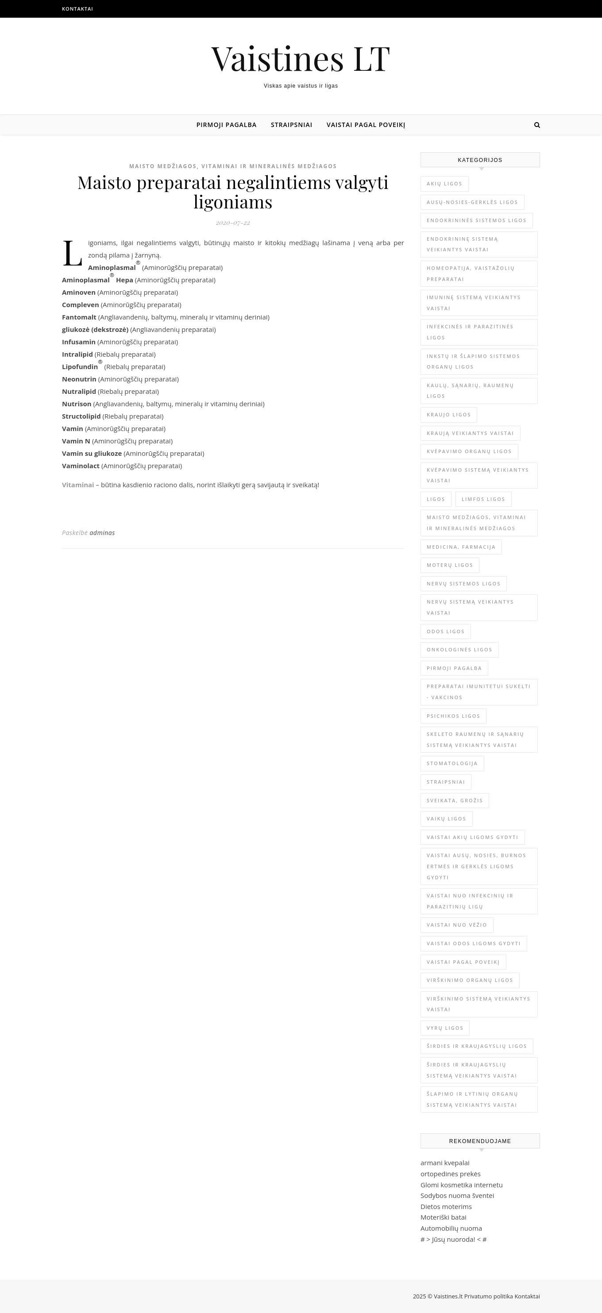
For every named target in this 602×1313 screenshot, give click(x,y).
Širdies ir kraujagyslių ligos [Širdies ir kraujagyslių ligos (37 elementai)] (477, 1046)
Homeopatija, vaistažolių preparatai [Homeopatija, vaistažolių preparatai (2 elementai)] (471, 273)
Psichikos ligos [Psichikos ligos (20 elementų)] (453, 715)
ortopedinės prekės (451, 1173)
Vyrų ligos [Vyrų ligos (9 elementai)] (445, 1027)
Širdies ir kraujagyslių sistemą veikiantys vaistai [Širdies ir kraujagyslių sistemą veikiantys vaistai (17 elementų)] (472, 1070)
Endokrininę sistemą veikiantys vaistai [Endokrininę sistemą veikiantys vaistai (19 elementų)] (462, 244)
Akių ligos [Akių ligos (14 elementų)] (445, 183)
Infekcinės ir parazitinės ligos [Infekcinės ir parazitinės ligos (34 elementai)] (470, 332)
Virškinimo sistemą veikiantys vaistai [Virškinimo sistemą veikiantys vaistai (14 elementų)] (479, 1004)
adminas (102, 532)
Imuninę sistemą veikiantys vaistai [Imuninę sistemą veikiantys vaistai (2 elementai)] (474, 303)
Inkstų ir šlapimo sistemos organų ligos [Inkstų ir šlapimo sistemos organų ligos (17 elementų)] (473, 361)
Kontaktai (77, 8)
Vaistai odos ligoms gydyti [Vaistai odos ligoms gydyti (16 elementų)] (474, 943)
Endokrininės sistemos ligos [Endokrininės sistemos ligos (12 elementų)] (477, 220)
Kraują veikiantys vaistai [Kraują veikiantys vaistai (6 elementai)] (470, 433)
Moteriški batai (444, 1217)
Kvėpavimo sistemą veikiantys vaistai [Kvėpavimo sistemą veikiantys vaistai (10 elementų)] (478, 475)
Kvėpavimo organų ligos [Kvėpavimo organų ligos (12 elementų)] (469, 451)
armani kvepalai (445, 1162)
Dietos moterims (446, 1206)
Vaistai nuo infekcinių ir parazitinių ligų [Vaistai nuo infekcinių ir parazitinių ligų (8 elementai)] (470, 901)
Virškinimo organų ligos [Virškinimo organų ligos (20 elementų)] (470, 980)
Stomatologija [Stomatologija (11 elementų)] (452, 763)
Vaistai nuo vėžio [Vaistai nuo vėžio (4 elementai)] (457, 924)
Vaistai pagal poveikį (366, 124)
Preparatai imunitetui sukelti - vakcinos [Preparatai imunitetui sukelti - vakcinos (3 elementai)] (479, 692)
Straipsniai (292, 124)
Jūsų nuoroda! (453, 1239)
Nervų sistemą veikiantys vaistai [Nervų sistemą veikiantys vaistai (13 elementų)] (470, 607)
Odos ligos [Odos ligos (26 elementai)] (446, 631)
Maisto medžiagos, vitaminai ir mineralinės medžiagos (233, 166)
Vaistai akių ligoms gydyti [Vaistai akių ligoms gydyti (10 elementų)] (473, 837)
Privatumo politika (489, 1296)
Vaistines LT (301, 57)
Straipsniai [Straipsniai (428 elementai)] (446, 781)
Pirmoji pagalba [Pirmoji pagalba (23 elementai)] (454, 668)
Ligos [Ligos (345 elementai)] (436, 499)
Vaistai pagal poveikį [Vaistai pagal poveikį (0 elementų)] (463, 962)
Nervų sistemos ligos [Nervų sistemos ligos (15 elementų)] (464, 583)
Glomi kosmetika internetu (462, 1184)
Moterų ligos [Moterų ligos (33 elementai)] (450, 565)
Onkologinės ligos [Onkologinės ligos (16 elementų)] (460, 649)
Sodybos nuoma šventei (457, 1195)
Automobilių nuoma (451, 1228)
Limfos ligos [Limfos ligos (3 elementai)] (484, 499)
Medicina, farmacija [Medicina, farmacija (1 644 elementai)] (461, 546)
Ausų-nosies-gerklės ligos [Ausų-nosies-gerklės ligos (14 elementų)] (472, 202)
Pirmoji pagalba (227, 124)
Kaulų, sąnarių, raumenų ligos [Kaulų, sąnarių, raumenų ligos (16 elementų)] (470, 391)
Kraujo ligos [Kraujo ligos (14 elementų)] (449, 414)
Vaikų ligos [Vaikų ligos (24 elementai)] (447, 818)
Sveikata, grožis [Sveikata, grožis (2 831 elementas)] (455, 800)
